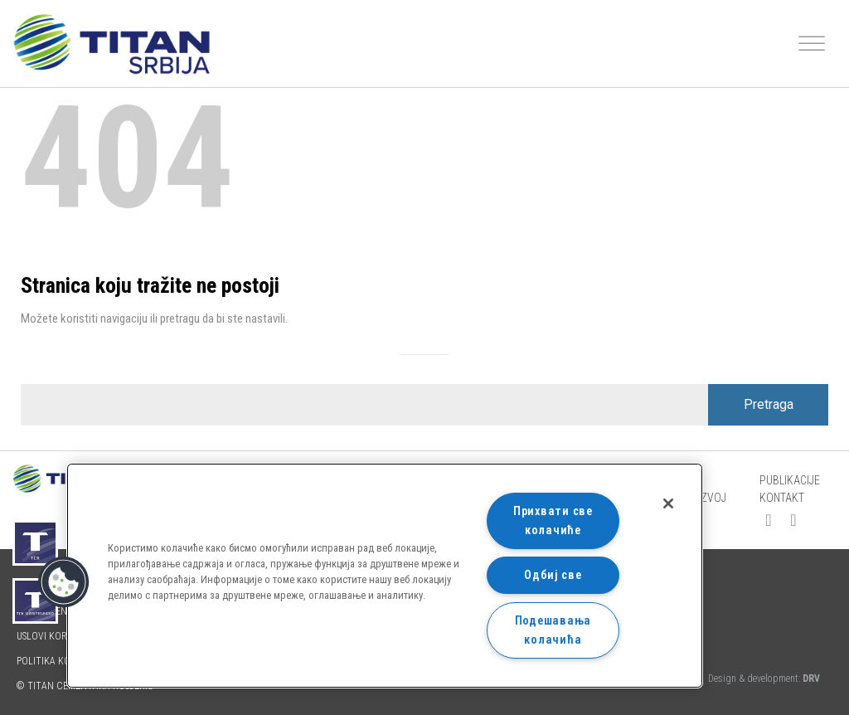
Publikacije (789, 480)
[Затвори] (668, 503)
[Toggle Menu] (811, 43)
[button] (63, 582)
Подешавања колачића (553, 630)
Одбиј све (552, 575)
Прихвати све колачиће (553, 520)
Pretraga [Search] (768, 404)
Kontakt (781, 497)
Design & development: (764, 678)
